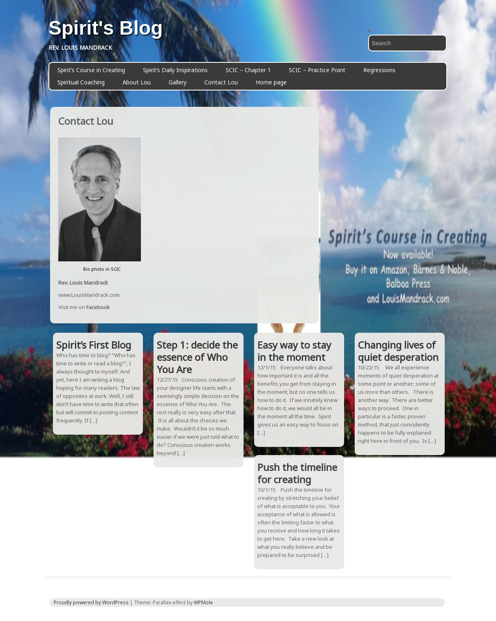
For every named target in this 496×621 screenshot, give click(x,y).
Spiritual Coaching (81, 82)
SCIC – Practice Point (317, 70)
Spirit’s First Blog (93, 344)
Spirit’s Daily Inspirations (175, 70)
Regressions (379, 70)
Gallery (178, 82)
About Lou (137, 82)
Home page (271, 82)
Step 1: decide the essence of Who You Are (197, 357)
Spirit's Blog (105, 28)
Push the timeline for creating (297, 473)
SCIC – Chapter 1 (248, 70)
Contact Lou (221, 82)
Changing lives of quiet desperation (398, 351)
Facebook (98, 307)
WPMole (203, 602)
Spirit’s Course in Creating (91, 70)
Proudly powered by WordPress (91, 602)
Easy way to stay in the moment (294, 351)
